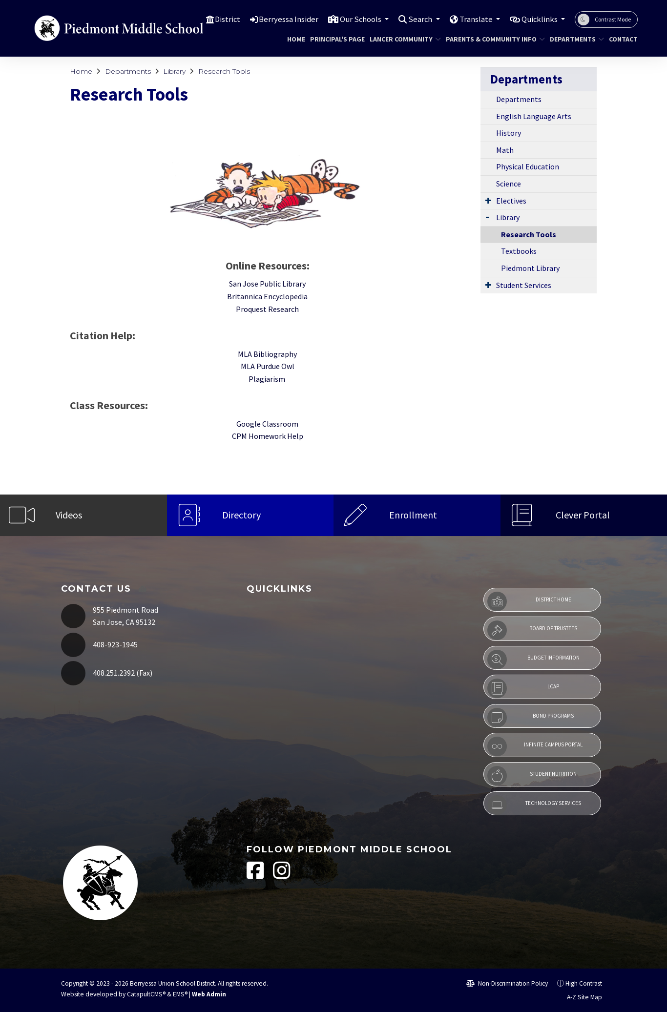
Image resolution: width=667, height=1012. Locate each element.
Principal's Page (334, 39)
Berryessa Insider (282, 19)
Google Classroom (267, 424)
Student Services (523, 285)
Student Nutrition (532, 775)
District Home (529, 601)
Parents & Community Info (490, 39)
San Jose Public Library (267, 284)
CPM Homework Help (267, 436)
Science (508, 183)
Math (505, 150)
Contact (621, 39)
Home (295, 39)
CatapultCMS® (146, 994)
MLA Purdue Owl (267, 366)
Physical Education (527, 166)
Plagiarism (268, 379)
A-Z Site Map (579, 997)
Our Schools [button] (355, 19)
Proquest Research (267, 309)
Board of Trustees (532, 630)
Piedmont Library (530, 268)
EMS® (180, 994)
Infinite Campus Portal (535, 746)
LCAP (523, 688)
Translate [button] (473, 19)
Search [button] (417, 19)
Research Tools (224, 71)
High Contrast (583, 983)
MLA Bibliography (267, 354)
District (220, 19)
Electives (511, 201)
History (508, 133)
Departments (574, 39)
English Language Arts (533, 116)
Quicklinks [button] (539, 19)
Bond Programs (530, 717)
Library (174, 71)
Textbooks (519, 251)
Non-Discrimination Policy (507, 983)
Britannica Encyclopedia (267, 296)
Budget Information (533, 659)
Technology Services (534, 805)
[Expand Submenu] (488, 200)
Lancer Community (401, 39)
